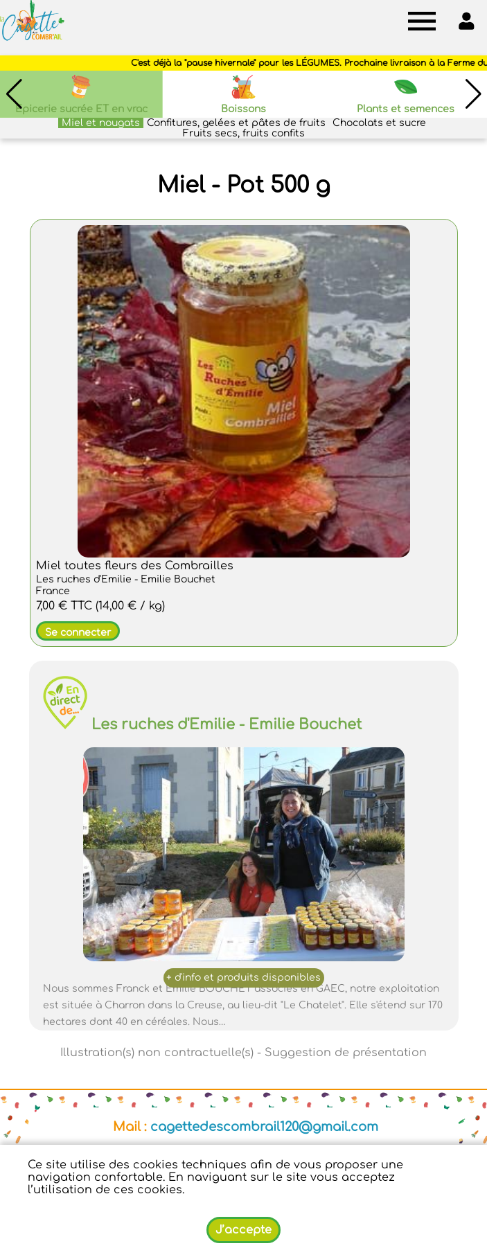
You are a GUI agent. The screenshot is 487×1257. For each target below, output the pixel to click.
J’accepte (243, 1230)
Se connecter (78, 632)
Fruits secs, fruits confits (244, 133)
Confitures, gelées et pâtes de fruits (236, 123)
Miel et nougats (101, 123)
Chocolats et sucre (379, 123)
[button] (473, 94)
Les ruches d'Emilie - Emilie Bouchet (226, 724)
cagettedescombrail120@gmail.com (264, 1127)
